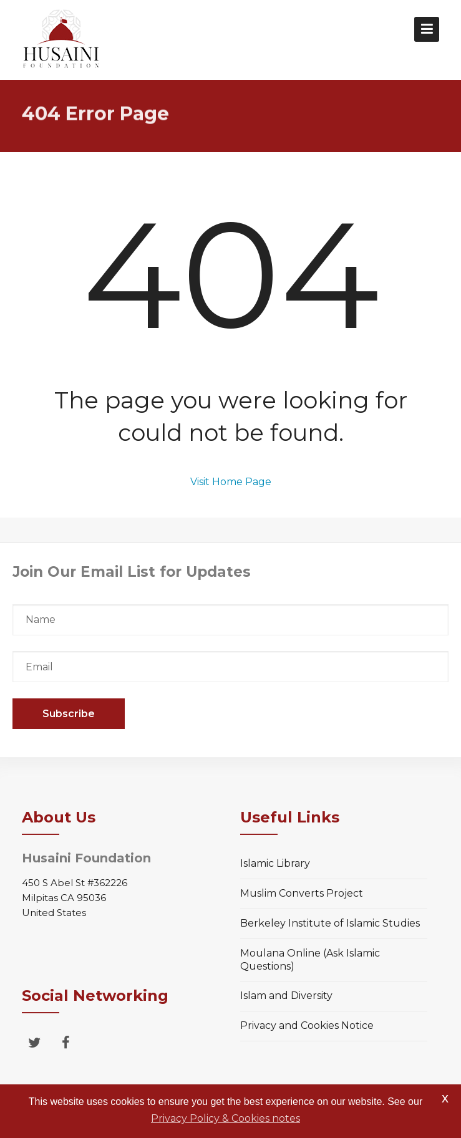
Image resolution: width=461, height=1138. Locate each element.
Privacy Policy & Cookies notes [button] (225, 1118)
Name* (230, 619)
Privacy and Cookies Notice (307, 1025)
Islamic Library (275, 863)
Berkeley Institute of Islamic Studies (330, 923)
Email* (230, 666)
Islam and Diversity (286, 995)
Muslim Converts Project (301, 893)
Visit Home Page (230, 482)
